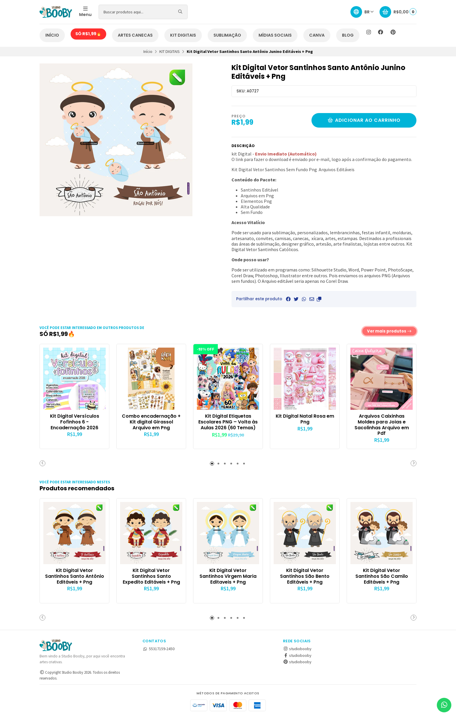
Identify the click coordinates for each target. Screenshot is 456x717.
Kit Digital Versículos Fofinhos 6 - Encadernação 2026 (74, 421)
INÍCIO (52, 35)
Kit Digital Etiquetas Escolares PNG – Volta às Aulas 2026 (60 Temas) (228, 421)
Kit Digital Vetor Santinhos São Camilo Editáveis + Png (381, 576)
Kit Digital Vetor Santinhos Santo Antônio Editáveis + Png (74, 576)
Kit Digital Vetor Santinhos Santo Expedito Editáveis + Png (151, 576)
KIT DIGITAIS (183, 35)
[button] (319, 299)
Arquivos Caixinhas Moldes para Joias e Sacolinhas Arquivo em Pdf (382, 424)
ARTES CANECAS (135, 35)
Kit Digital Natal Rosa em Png (305, 419)
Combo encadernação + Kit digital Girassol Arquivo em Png (151, 421)
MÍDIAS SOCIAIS (275, 35)
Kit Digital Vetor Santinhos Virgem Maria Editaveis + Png (228, 576)
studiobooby (297, 649)
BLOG (348, 35)
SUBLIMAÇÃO (227, 35)
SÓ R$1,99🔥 (88, 34)
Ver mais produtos (389, 331)
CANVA (317, 35)
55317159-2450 (158, 649)
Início (147, 51)
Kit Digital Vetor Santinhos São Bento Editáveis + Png (304, 576)
